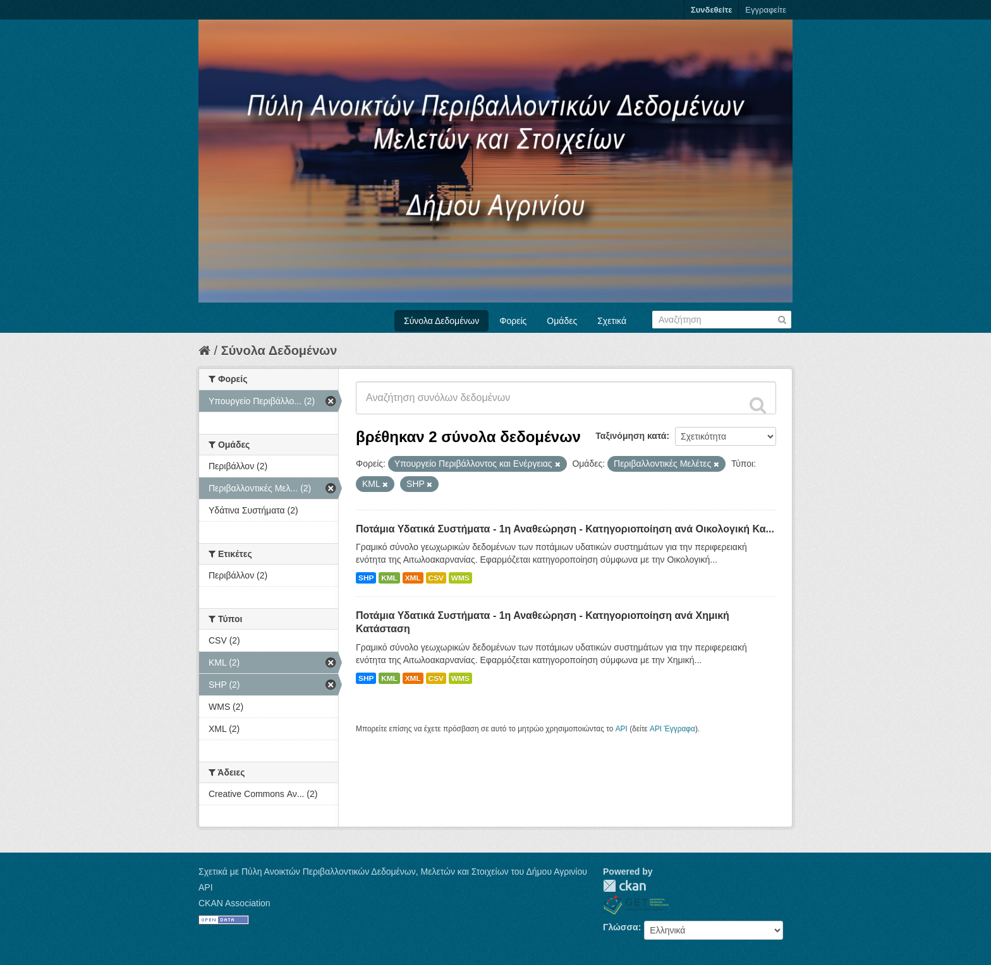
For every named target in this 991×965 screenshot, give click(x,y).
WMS (460, 577)
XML (413, 577)
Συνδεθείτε (711, 10)
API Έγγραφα (672, 728)
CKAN (624, 885)
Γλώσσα (620, 927)
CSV (436, 577)
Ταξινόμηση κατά (630, 436)
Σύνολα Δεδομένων (441, 321)
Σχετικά (611, 321)
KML (389, 577)
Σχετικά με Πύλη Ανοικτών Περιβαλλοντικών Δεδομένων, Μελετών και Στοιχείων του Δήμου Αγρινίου (392, 871)
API (622, 728)
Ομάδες (562, 321)
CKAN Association (234, 903)
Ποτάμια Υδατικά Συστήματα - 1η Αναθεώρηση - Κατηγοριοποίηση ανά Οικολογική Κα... (565, 529)
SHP (366, 577)
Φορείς (512, 321)
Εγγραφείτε (765, 10)
